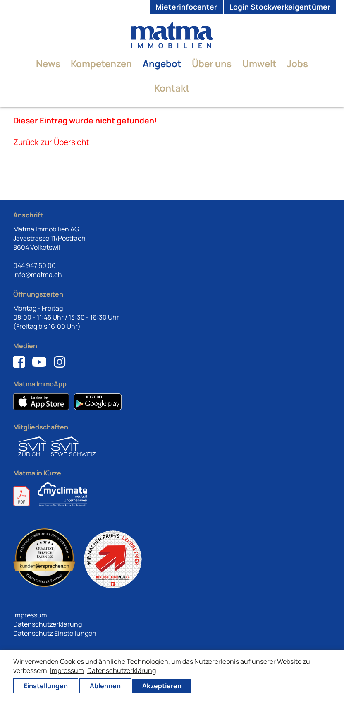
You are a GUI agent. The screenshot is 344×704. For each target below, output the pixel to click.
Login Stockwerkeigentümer (279, 7)
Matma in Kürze (37, 472)
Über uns (212, 63)
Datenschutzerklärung (47, 624)
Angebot (162, 63)
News (48, 63)
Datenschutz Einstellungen (54, 633)
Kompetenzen (101, 63)
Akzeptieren (162, 685)
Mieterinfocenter (186, 7)
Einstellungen (46, 685)
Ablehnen (105, 685)
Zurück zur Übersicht (51, 142)
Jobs (297, 63)
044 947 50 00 (34, 265)
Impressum (30, 615)
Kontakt (172, 88)
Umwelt (259, 63)
